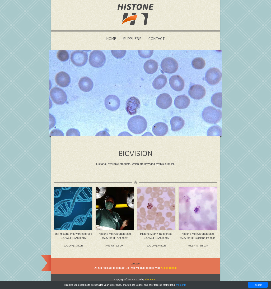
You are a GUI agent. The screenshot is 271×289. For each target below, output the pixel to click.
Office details (169, 267)
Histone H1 (151, 279)
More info (181, 284)
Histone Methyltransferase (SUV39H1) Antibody (115, 235)
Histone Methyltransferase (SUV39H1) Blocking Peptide (197, 235)
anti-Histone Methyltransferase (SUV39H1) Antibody (73, 235)
